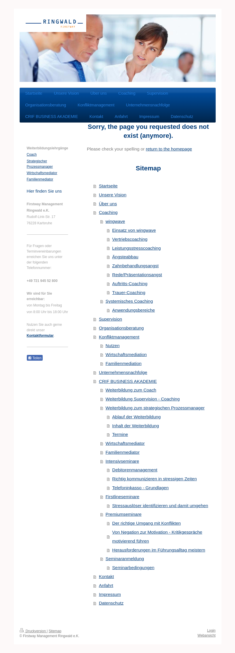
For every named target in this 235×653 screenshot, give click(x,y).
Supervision (110, 319)
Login (211, 630)
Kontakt (106, 576)
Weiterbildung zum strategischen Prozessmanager (155, 407)
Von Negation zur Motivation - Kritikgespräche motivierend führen (157, 536)
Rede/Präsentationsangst (137, 274)
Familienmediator (123, 452)
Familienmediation (124, 363)
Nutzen (113, 345)
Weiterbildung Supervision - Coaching (143, 398)
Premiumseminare (124, 514)
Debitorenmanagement (134, 469)
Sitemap (55, 631)
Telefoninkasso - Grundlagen (140, 487)
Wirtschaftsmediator (125, 443)
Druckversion (33, 631)
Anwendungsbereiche (133, 310)
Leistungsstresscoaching (136, 248)
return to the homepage (169, 148)
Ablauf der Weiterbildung (136, 416)
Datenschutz (111, 603)
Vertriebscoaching (129, 239)
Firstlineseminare (122, 496)
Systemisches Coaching (129, 301)
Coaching (108, 212)
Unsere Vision (113, 194)
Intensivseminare (122, 461)
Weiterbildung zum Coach (131, 389)
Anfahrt (106, 585)
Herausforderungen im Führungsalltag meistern (158, 549)
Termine (120, 434)
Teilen (35, 358)
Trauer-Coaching (128, 292)
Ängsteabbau (125, 256)
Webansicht (206, 635)
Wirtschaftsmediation (126, 354)
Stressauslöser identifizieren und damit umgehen (160, 505)
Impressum (110, 594)
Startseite (108, 185)
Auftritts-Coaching (129, 283)
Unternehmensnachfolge (123, 372)
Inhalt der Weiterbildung (135, 425)
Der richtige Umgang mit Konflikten (146, 523)
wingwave (115, 221)
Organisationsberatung (121, 327)
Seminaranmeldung (125, 558)
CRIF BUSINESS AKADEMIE (128, 381)
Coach (32, 155)
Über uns (108, 203)
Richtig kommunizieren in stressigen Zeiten (154, 478)
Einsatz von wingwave (134, 230)
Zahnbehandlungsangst (135, 265)
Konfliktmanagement (119, 336)
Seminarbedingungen (133, 567)
